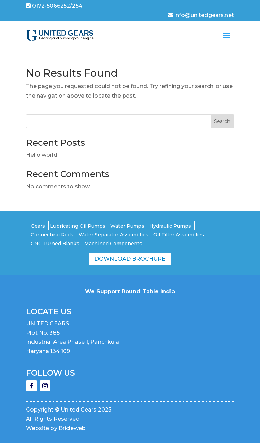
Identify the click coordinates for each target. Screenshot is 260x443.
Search (222, 121)
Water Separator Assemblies (113, 235)
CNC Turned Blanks (55, 243)
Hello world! (42, 155)
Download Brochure (130, 259)
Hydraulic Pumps (170, 226)
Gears (38, 226)
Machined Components (113, 243)
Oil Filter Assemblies (178, 235)
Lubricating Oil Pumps (77, 226)
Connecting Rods (52, 235)
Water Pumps (127, 226)
